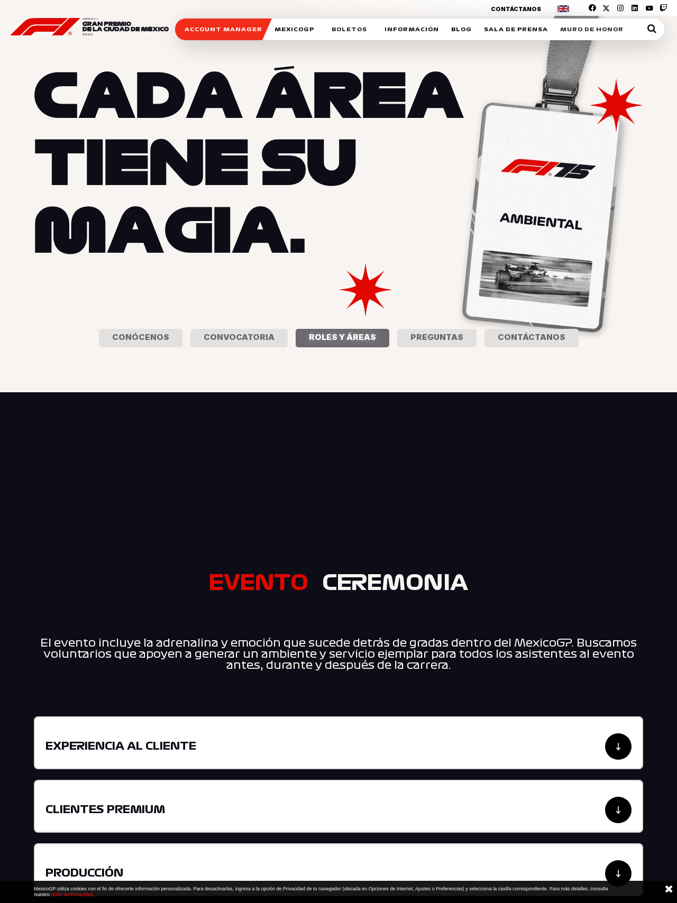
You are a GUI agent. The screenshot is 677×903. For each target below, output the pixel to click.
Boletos (349, 29)
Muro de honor (592, 29)
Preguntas (436, 337)
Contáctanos (516, 9)
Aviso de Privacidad (72, 894)
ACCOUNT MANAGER (223, 29)
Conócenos (140, 337)
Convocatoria (239, 337)
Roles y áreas (342, 337)
